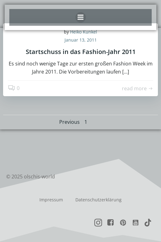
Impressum (51, 200)
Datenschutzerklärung (98, 200)
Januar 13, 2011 (81, 40)
